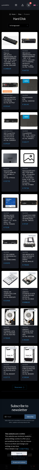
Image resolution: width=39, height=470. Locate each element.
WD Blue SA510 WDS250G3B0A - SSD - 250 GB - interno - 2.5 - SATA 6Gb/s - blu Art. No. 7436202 (10, 219)
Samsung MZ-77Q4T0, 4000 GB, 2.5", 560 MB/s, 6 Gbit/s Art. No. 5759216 (10, 174)
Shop (19, 14)
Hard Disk (6, 51)
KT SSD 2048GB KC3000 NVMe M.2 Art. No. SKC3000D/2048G (10, 257)
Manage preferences (19, 458)
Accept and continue (19, 462)
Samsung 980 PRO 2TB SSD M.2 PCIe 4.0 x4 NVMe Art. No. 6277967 (10, 100)
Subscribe (30, 417)
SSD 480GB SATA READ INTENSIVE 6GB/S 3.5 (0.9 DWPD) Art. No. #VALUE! (28, 258)
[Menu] (16, 5)
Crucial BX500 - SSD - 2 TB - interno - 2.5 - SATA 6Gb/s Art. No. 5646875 (28, 135)
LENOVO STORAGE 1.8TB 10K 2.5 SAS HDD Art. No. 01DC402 (9, 331)
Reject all (19, 453)
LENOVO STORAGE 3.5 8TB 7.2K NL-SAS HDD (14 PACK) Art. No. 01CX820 (28, 295)
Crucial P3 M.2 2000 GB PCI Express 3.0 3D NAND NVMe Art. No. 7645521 (28, 217)
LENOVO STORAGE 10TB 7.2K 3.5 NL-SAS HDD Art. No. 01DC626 (28, 332)
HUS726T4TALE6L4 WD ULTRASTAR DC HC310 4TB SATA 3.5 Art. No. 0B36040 (28, 370)
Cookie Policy (24, 449)
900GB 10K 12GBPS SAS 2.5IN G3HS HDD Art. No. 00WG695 (10, 294)
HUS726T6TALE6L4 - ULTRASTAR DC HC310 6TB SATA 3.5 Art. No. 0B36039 (10, 370)
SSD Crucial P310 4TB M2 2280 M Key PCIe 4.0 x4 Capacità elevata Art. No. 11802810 (10, 136)
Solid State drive (8, 95)
